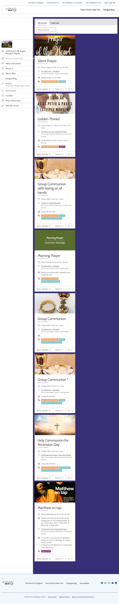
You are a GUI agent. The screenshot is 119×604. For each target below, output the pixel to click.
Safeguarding (108, 10)
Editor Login (109, 3)
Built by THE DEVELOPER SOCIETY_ (83, 597)
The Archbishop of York (93, 3)
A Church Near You (53, 3)
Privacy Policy (52, 597)
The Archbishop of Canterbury (72, 3)
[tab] (44, 89)
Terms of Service (64, 597)
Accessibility (84, 583)
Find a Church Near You (90, 10)
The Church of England (35, 3)
